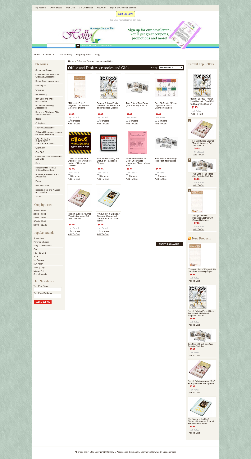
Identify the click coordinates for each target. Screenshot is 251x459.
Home (71, 61)
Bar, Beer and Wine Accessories (48, 100)
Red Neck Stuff (42, 185)
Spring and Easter (43, 70)
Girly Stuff (48, 148)
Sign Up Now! (125, 13)
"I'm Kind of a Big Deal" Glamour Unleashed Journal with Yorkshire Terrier (108, 217)
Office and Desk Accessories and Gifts (48, 157)
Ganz (36, 249)
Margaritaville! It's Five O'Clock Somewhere (45, 169)
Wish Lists (70, 8)
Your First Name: (41, 286)
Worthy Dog (39, 267)
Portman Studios (41, 242)
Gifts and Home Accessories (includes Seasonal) (48, 133)
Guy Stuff (39, 152)
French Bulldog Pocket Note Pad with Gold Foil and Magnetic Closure (108, 105)
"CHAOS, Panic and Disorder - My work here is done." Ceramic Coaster (80, 162)
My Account (40, 8)
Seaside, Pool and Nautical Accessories (48, 191)
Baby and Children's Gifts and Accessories (47, 113)
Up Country (39, 260)
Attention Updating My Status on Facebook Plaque (108, 160)
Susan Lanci (39, 238)
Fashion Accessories (48, 128)
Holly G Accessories (43, 245)
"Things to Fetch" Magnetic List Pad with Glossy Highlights (79, 105)
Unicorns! (39, 90)
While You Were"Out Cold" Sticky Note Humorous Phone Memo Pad (138, 162)
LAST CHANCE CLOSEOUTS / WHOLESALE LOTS (44, 141)
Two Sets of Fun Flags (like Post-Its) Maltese (166, 159)
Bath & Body (41, 94)
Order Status (56, 8)
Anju (36, 256)
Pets (48, 163)
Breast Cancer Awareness (47, 81)
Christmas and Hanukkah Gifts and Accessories (48, 75)
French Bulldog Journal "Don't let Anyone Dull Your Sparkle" (79, 216)
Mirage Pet (39, 271)
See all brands (40, 274)
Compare (75, 121)
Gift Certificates (86, 8)
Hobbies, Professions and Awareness (48, 175)
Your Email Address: (43, 293)
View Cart (101, 8)
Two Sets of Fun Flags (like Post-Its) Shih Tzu (137, 104)
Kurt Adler (38, 264)
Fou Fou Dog (40, 253)
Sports (48, 196)
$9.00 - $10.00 (40, 225)
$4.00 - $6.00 (40, 214)
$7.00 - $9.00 (40, 221)
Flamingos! (40, 85)
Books (38, 119)
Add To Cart (74, 124)
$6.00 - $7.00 (40, 217)
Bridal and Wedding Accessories (44, 106)
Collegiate (48, 123)
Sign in (113, 8)
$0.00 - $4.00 (40, 210)
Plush (38, 181)
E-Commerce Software (149, 452)
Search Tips (106, 45)
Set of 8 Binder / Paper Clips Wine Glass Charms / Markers (166, 105)
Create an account (127, 8)
